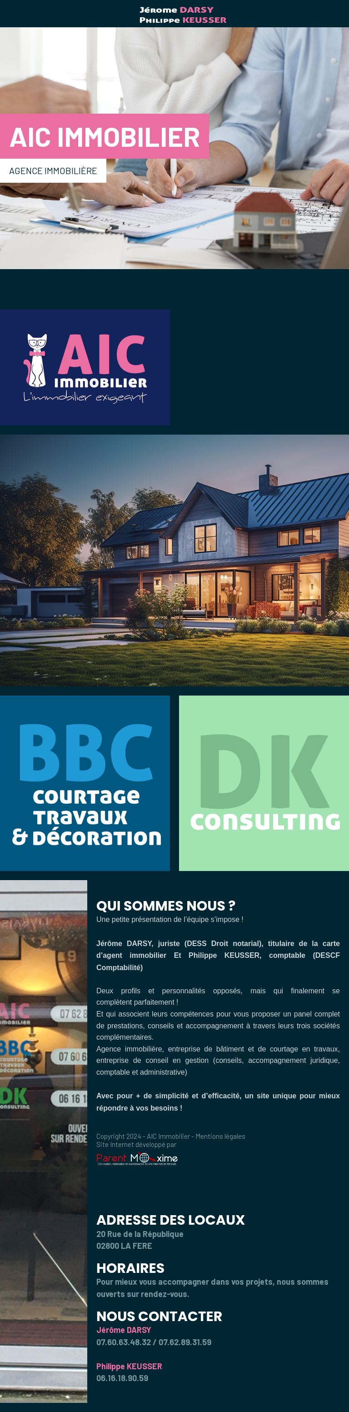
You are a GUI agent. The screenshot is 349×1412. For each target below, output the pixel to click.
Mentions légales (220, 1136)
